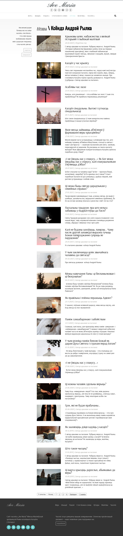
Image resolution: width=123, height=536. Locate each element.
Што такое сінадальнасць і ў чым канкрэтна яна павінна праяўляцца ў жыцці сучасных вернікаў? (87, 119)
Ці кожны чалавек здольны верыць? (85, 384)
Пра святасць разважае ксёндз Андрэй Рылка (83, 262)
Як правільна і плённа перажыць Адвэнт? (88, 297)
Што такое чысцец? (76, 448)
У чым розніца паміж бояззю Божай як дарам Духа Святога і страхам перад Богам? (90, 342)
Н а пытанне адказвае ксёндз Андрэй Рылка (83, 245)
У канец (82, 494)
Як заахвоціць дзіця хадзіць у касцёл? (86, 427)
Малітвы (81, 16)
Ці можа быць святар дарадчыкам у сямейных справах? (86, 187)
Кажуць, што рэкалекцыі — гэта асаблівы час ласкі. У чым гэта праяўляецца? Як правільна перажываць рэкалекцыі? (89, 95)
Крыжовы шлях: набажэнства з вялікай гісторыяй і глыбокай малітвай (87, 38)
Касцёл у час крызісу (77, 63)
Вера (30, 16)
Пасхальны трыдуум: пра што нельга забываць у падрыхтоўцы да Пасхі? (86, 209)
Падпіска (27, 50)
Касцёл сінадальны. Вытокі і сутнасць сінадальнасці (86, 110)
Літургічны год (80, 43)
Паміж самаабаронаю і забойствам (85, 319)
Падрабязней (61, 523)
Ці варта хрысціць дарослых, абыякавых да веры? (90, 471)
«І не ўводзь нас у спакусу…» (81, 362)
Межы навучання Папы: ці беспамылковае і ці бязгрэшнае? (90, 275)
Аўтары (72, 16)
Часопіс (113, 505)
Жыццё (37, 16)
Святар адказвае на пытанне (86, 67)
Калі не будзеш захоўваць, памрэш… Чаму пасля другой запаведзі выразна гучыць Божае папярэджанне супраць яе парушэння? (89, 234)
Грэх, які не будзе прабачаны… (82, 405)
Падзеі (46, 16)
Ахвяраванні (26, 55)
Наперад (73, 494)
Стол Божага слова (59, 16)
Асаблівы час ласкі (75, 87)
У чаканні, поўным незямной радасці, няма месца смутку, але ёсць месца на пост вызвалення (90, 306)
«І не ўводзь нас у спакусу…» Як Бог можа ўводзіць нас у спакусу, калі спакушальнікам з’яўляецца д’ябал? (90, 161)
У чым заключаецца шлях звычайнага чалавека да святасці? (86, 253)
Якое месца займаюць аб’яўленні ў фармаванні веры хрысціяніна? (84, 131)
